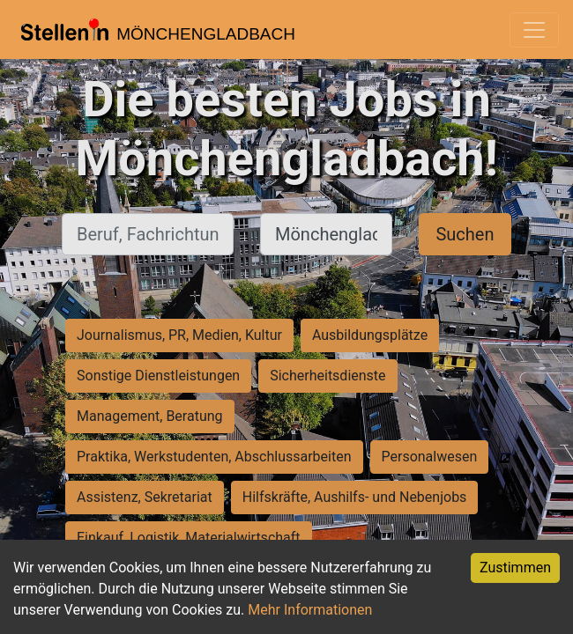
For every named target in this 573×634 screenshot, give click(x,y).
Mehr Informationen (310, 609)
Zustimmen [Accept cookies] (515, 567)
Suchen (464, 234)
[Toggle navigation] (534, 30)
